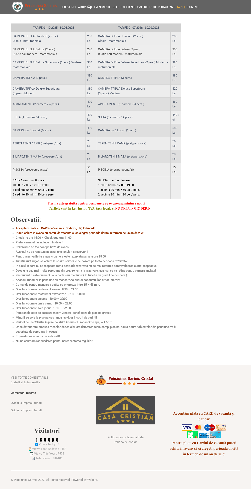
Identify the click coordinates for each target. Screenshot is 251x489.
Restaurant (166, 7)
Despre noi (68, 7)
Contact (193, 7)
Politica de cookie (125, 442)
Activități (85, 7)
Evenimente (102, 7)
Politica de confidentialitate (126, 437)
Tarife (181, 7)
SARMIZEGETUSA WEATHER (204, 390)
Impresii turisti (32, 403)
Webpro (92, 480)
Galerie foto (146, 7)
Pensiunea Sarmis (25, 480)
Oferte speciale (124, 7)
